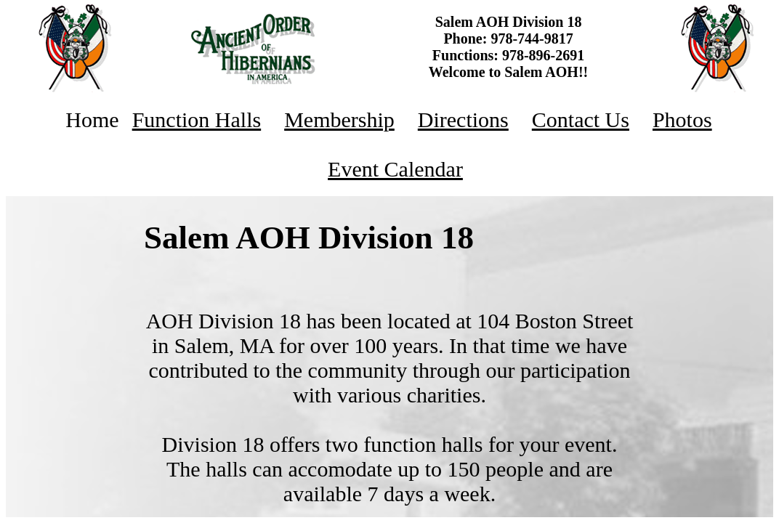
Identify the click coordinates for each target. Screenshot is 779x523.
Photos (682, 119)
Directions (463, 119)
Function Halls (197, 119)
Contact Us (580, 119)
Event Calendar (395, 169)
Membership (339, 119)
